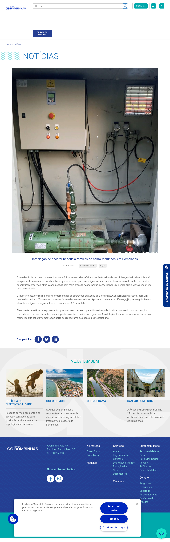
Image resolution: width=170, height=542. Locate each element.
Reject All (114, 518)
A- (162, 6)
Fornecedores (130, 15)
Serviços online (155, 15)
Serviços (118, 449)
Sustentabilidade (150, 449)
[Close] (137, 504)
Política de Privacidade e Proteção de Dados (85, 537)
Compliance (93, 459)
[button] (13, 519)
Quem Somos (94, 455)
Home (8, 40)
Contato (144, 481)
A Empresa (93, 449)
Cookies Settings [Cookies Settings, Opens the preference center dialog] (114, 527)
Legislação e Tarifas (124, 466)
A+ (153, 6)
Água (116, 455)
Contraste (141, 6)
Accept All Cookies (113, 508)
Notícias (17, 40)
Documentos (120, 477)
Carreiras (112, 15)
